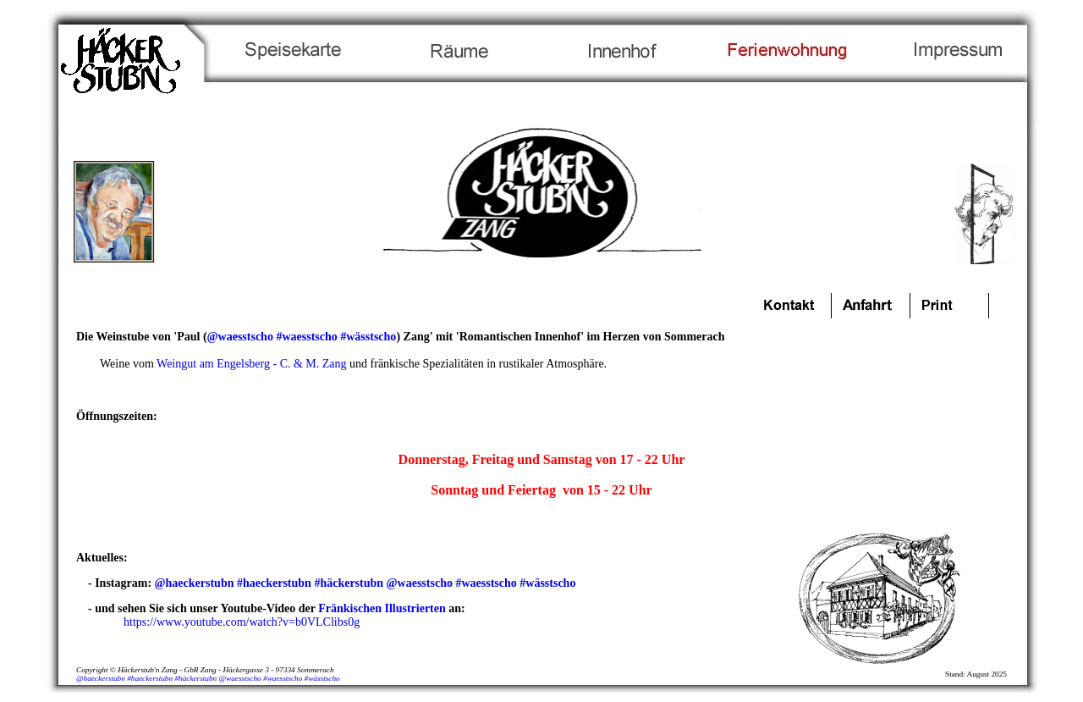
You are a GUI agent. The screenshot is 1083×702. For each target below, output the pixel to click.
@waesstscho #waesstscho (261, 678)
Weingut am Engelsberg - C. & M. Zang (252, 363)
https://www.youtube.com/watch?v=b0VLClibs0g (242, 622)
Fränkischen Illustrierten (382, 608)
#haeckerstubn (274, 583)
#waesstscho (306, 336)
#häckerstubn (348, 583)
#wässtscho (368, 336)
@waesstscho (240, 336)
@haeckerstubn (194, 583)
